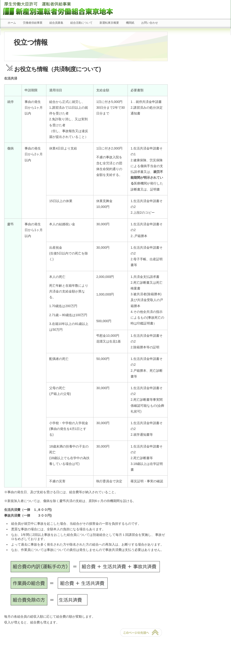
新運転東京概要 (109, 22)
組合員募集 (56, 22)
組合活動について (81, 22)
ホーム (12, 22)
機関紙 (130, 22)
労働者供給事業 (32, 22)
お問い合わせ (149, 22)
